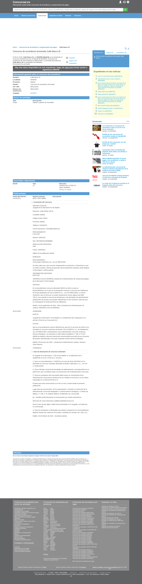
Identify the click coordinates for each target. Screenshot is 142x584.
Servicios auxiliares (19, 538)
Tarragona (53, 537)
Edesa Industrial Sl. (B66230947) (107, 94)
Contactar (17, 547)
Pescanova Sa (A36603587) (105, 114)
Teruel (52, 540)
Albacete (45, 510)
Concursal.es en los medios (22, 548)
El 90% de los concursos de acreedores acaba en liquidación (114, 135)
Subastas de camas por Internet (110, 506)
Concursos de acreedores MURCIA (82, 537)
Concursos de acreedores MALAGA (82, 535)
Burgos (45, 521)
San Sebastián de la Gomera (58, 528)
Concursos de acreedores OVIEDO (82, 538)
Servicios (77, 15)
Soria (51, 535)
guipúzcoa (46, 540)
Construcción (18, 522)
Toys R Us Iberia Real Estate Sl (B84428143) (110, 76)
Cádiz (45, 524)
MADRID (34, 93)
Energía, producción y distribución (23, 527)
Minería (16, 534)
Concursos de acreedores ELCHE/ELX (83, 521)
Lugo (51, 508)
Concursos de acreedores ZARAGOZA (83, 558)
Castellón (46, 527)
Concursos (42, 15)
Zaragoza (52, 550)
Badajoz (45, 517)
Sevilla (52, 534)
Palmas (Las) (53, 521)
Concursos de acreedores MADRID (82, 534)
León (44, 548)
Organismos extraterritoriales (22, 535)
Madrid (52, 510)
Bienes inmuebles (19, 520)
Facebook (83, 567)
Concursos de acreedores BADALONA (83, 512)
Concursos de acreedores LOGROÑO (83, 532)
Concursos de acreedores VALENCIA (83, 552)
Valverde (52, 545)
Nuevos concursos (28, 15)
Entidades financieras (20, 528)
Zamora (52, 548)
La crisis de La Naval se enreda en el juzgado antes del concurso (115, 184)
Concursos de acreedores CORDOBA (83, 520)
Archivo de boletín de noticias (22, 551)
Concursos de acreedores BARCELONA (84, 514)
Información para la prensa (21, 550)
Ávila (44, 515)
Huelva (45, 541)
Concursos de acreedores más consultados (55, 558)
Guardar (72, 58)
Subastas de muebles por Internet (111, 526)
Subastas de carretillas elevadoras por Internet (114, 507)
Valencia (52, 542)
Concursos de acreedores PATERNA (83, 541)
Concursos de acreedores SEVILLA (82, 550)
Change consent (105, 572)
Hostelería (17, 530)
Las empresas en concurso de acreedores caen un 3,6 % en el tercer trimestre (113, 127)
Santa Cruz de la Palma (56, 530)
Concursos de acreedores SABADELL (83, 542)
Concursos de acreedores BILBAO (82, 515)
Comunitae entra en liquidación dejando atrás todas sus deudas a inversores (114, 151)
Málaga (52, 512)
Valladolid (52, 544)
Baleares (45, 518)
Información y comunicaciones (22, 532)
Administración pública (20, 514)
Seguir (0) (109, 52)
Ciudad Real (46, 530)
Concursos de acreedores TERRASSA (83, 551)
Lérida (45, 550)
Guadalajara (46, 538)
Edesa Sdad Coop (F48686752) (106, 91)
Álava (45, 508)
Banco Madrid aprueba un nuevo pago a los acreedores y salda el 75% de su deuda (114, 160)
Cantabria (46, 525)
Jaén (44, 544)
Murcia (52, 515)
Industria (16, 531)
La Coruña (46, 545)
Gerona (45, 535)
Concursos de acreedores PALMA (82, 540)
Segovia (52, 532)
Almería (45, 512)
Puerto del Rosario (55, 525)
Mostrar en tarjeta (65, 189)
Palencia (52, 520)
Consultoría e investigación (21, 524)
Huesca (45, 542)
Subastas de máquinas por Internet (111, 519)
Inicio (16, 15)
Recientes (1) (98, 52)
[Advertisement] (51, 119)
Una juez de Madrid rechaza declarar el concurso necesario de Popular (115, 176)
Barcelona (46, 520)
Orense (52, 518)
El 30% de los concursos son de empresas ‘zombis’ (114, 143)
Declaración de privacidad (88, 572)
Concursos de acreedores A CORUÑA (83, 508)
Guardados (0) (121, 52)
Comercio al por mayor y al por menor (24, 521)
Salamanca (53, 527)
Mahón (52, 511)
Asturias (45, 514)
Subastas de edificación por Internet (111, 513)
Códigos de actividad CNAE (51, 560)
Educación (17, 525)
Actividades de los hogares (21, 511)
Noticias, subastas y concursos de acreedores (105, 567)
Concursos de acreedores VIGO (81, 555)
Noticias (68, 15)
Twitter (44, 567)
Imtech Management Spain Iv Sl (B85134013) (110, 108)
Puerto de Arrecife (55, 524)
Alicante (45, 511)
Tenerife (52, 538)
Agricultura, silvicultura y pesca (22, 515)
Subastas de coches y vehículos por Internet (114, 509)
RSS (128, 121)
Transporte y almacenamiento (22, 540)
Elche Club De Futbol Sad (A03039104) (108, 105)
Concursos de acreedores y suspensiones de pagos (38, 47)
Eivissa (45, 534)
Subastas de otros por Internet (110, 527)
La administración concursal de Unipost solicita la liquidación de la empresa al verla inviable (115, 168)
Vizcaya (52, 547)
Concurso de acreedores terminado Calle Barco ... (110, 57)
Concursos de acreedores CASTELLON (83, 518)
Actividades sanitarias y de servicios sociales (26, 512)
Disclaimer (73, 572)
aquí (67, 68)
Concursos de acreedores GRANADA (83, 522)
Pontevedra (53, 522)
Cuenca (45, 532)
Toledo (52, 541)
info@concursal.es (39, 572)
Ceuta (45, 528)
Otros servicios (18, 537)
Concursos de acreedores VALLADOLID (83, 554)
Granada (45, 537)
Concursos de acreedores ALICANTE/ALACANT (80, 510)
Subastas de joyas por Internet (110, 517)
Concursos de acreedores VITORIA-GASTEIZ (85, 557)
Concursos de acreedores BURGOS (82, 517)
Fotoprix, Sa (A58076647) (105, 111)
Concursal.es (21, 2)
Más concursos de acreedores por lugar (83, 561)
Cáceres (45, 522)
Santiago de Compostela (57, 531)
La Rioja (45, 547)
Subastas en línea (55, 15)
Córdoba (45, 531)
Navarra (52, 517)
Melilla (52, 514)
